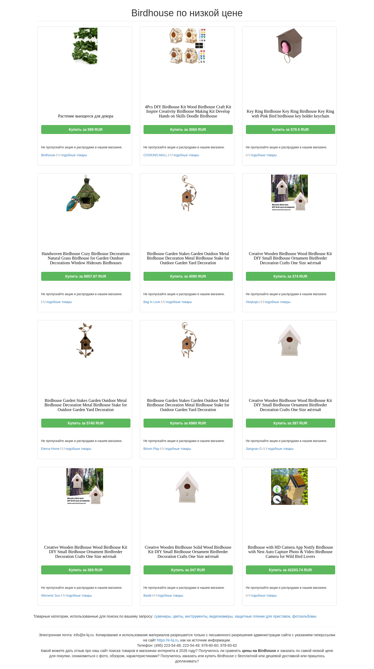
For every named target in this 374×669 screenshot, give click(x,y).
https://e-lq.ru (167, 640)
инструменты (196, 616)
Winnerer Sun (50, 595)
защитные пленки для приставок (262, 616)
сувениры (162, 616)
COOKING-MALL (155, 155)
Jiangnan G (254, 449)
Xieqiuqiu (252, 302)
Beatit (147, 595)
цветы (178, 616)
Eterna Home (50, 449)
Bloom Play (151, 449)
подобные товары (74, 155)
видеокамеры (221, 616)
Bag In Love (152, 302)
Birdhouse (48, 155)
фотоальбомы (304, 616)
